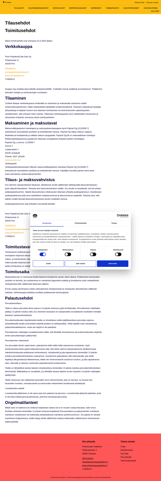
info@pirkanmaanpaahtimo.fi (95, 462)
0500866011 (10, 68)
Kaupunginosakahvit (39, 8)
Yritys (123, 446)
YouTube (124, 454)
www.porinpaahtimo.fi (14, 76)
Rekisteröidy (140, 2)
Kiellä (48, 264)
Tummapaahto (112, 8)
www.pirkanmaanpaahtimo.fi (94, 465)
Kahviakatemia (151, 8)
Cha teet (155, 11)
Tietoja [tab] (114, 223)
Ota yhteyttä (126, 457)
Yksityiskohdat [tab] (80, 223)
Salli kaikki (112, 264)
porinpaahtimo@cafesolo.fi (17, 72)
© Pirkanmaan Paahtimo (58, 477)
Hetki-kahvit (59, 8)
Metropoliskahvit (78, 8)
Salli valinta (80, 264)
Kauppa (7, 2)
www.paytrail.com (13, 160)
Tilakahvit (19, 8)
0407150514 (87, 458)
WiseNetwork (106, 477)
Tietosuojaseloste (128, 461)
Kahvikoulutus (127, 450)
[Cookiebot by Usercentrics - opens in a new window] (118, 215)
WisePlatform (89, 477)
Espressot (96, 8)
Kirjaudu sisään (152, 2)
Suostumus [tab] (47, 223)
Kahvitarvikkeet (131, 8)
